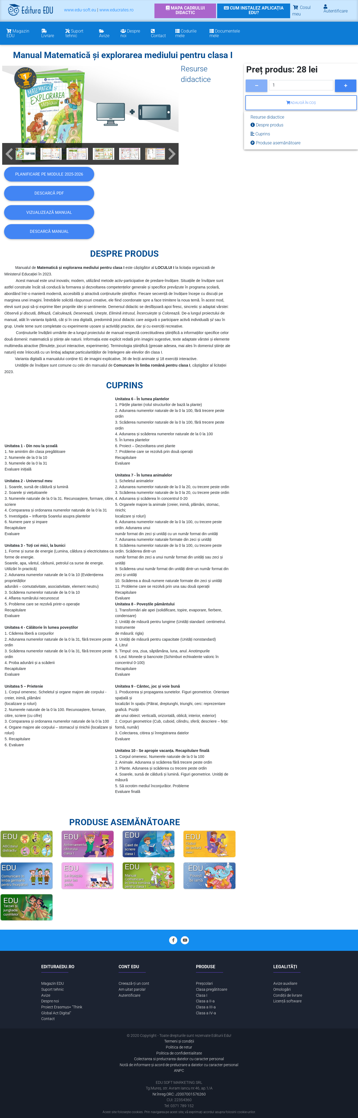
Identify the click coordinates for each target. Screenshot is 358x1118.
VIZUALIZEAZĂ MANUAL (49, 212)
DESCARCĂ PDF (49, 193)
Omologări (282, 989)
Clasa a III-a (206, 1007)
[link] (185, 11)
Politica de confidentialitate (179, 1053)
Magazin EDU (52, 983)
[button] (9, 154)
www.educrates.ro (116, 9)
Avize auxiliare (285, 983)
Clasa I (201, 995)
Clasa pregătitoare (211, 989)
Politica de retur (179, 1047)
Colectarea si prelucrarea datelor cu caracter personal (179, 1059)
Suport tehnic (52, 989)
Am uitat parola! (132, 989)
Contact (48, 1019)
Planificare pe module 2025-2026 (49, 174)
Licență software (287, 1001)
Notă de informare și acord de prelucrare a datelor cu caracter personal (179, 1065)
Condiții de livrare (287, 995)
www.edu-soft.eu (80, 9)
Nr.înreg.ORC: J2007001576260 (179, 1094)
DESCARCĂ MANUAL (49, 231)
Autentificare (129, 995)
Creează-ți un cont (134, 983)
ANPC (179, 1070)
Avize (45, 995)
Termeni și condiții (179, 1041)
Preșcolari (204, 983)
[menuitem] (80, 11)
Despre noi (50, 1001)
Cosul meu (301, 11)
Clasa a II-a (205, 1001)
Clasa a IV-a (206, 1013)
